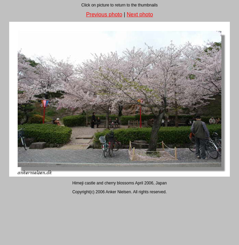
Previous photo (104, 14)
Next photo (140, 14)
